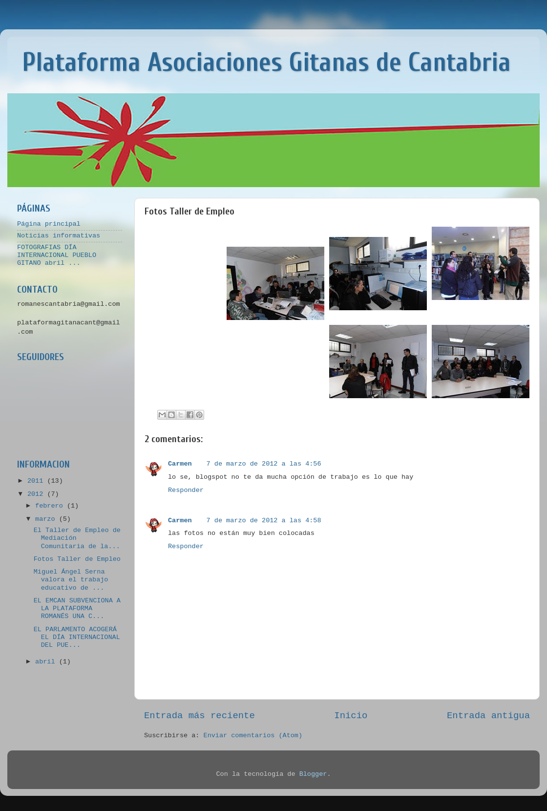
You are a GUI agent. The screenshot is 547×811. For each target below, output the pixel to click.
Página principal (49, 224)
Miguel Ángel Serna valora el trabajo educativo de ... (71, 579)
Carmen (180, 464)
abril (47, 661)
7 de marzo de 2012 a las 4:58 (264, 520)
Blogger (313, 774)
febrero (51, 506)
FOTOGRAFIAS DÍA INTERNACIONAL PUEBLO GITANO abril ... (56, 255)
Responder (186, 490)
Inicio (350, 715)
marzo (47, 519)
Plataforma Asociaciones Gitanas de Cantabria (266, 62)
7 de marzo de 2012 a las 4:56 (264, 464)
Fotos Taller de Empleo (77, 559)
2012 (37, 494)
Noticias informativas (58, 235)
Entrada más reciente (199, 715)
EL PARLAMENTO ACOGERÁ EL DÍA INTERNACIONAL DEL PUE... (77, 637)
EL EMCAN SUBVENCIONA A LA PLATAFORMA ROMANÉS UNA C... (77, 608)
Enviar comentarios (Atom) (253, 735)
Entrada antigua (488, 715)
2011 (37, 481)
